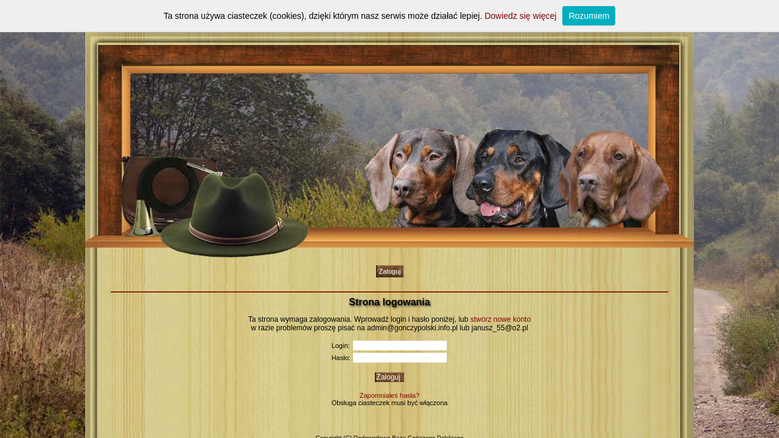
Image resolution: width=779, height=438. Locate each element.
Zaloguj (389, 271)
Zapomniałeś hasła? (389, 395)
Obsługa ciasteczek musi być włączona (390, 402)
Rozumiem (588, 16)
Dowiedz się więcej (520, 16)
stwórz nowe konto (500, 319)
